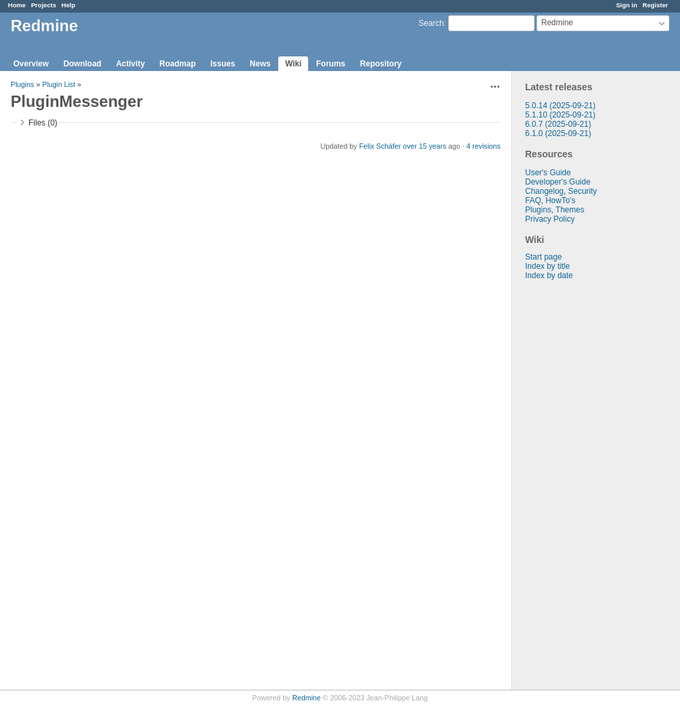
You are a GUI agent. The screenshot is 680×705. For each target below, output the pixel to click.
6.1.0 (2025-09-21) (558, 133)
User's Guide (548, 172)
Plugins (538, 209)
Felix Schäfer (380, 146)
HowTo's (560, 200)
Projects (43, 5)
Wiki (293, 63)
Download (82, 63)
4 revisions (483, 146)
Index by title (547, 266)
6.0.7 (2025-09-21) (558, 124)
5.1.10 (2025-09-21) (560, 114)
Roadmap (177, 63)
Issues (223, 63)
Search (431, 23)
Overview (30, 63)
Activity (130, 63)
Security (582, 191)
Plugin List (58, 84)
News (260, 63)
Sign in (627, 5)
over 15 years (424, 146)
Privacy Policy (550, 219)
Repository (381, 63)
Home (17, 5)
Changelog (544, 191)
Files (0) (43, 122)
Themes (570, 209)
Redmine (306, 698)
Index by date (549, 275)
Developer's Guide (557, 182)
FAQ (533, 200)
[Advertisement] (578, 488)
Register (655, 5)
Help (69, 5)
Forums (330, 63)
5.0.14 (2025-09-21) (560, 105)
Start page (543, 257)
